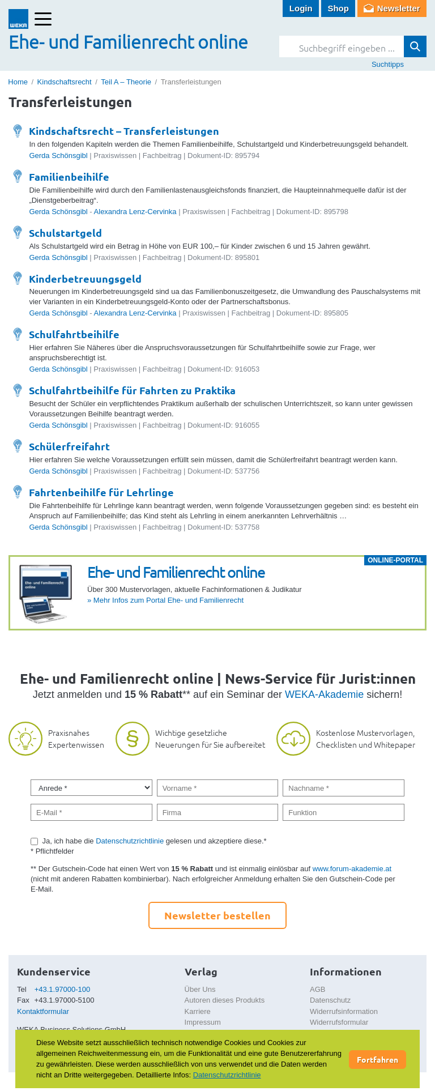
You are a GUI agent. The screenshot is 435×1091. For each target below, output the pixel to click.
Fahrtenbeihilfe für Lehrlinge (101, 491)
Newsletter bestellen (217, 915)
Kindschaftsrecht (64, 82)
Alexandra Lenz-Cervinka (135, 211)
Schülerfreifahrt (69, 446)
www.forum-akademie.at (352, 868)
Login (301, 8)
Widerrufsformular (339, 1022)
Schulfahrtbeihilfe (74, 333)
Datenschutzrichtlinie (130, 841)
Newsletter (398, 8)
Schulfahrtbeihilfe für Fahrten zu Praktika (132, 390)
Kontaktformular (43, 1011)
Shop (338, 8)
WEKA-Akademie (324, 694)
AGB (317, 989)
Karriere (198, 1011)
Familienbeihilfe (69, 176)
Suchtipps (388, 64)
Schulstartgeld (65, 232)
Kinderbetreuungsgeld (85, 278)
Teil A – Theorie (126, 82)
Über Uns (200, 989)
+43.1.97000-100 (63, 989)
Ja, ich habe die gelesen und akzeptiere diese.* (154, 841)
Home (18, 82)
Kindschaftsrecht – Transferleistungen (124, 130)
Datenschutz (330, 1000)
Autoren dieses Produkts (225, 1000)
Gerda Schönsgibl (58, 155)
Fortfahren (377, 1059)
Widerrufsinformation (344, 1011)
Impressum (203, 1022)
